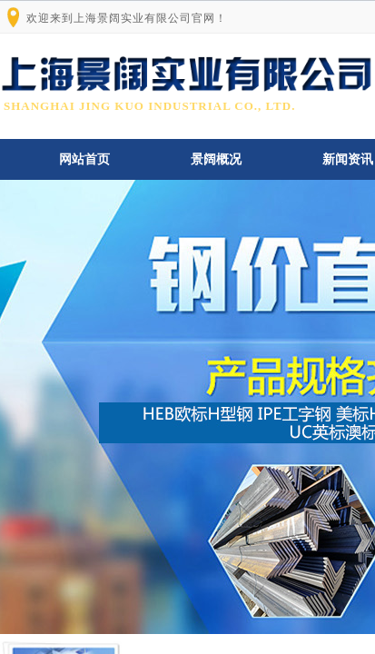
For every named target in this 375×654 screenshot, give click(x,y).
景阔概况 (216, 159)
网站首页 (84, 159)
